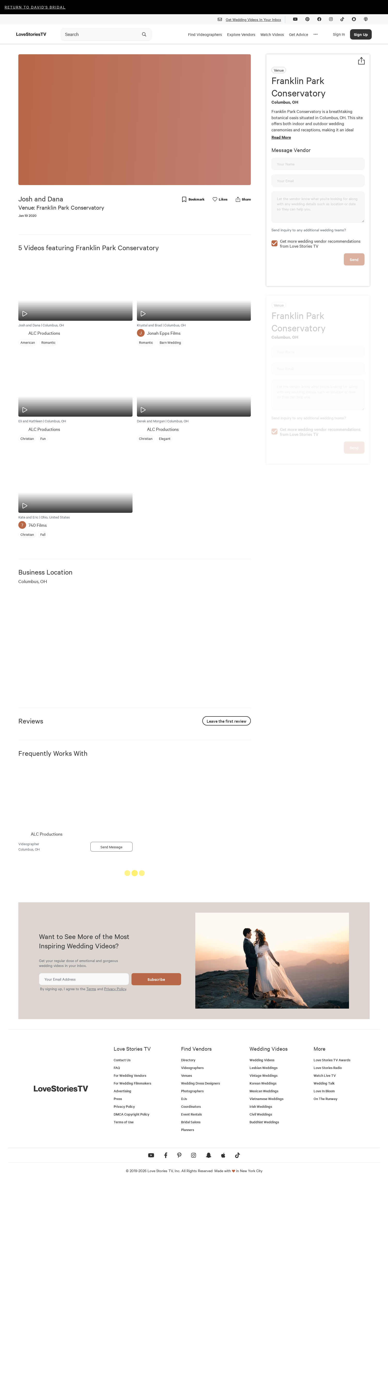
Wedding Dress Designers (200, 1289)
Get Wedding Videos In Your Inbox (251, 19)
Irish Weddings (261, 1312)
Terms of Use (124, 1328)
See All (231, 874)
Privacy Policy (115, 1195)
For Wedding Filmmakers (132, 1289)
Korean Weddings (263, 1289)
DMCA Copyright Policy (131, 1320)
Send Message (111, 846)
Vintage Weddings (263, 1281)
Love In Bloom (324, 1297)
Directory (188, 1266)
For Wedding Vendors (130, 1281)
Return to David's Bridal (35, 7)
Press (118, 1305)
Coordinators (191, 1312)
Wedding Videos (262, 1266)
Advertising (122, 1297)
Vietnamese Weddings (266, 1305)
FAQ (117, 1274)
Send (354, 259)
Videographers (192, 1274)
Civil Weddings (261, 1320)
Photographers (192, 1297)
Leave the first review (226, 721)
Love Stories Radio (328, 1274)
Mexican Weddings (264, 1297)
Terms (91, 1195)
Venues (186, 1281)
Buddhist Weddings (264, 1328)
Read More (281, 137)
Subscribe (156, 1185)
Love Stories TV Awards (332, 1266)
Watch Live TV (325, 1281)
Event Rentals (191, 1320)
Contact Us (122, 1266)
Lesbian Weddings (263, 1274)
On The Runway (325, 1305)
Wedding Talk (324, 1289)
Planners (187, 1336)
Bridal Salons (190, 1328)
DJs (184, 1305)
